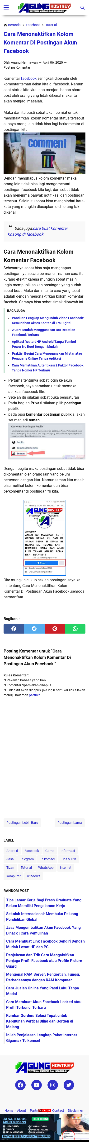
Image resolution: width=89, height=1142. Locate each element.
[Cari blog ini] (82, 8)
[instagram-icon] (52, 1085)
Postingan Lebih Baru (22, 823)
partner (34, 695)
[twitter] (34, 629)
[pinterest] (55, 629)
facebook (29, 78)
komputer (13, 876)
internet (65, 867)
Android (12, 851)
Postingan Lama (69, 823)
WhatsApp (46, 867)
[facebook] (14, 629)
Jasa (10, 859)
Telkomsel (47, 859)
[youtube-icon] (36, 1085)
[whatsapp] (75, 629)
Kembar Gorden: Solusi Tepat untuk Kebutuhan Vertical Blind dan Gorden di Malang (39, 1021)
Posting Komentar (17, 67)
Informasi (68, 851)
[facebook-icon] (20, 1085)
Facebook (31, 851)
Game (49, 851)
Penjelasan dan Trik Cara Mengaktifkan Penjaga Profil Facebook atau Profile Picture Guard (44, 961)
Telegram (27, 859)
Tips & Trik (68, 859)
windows (33, 876)
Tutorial (26, 867)
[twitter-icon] (69, 1085)
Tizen (10, 867)
